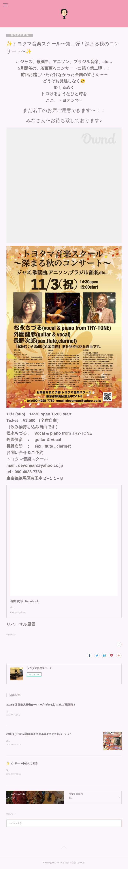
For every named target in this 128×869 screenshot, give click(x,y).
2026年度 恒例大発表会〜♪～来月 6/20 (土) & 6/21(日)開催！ (41, 704)
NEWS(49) (10, 635)
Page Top (64, 849)
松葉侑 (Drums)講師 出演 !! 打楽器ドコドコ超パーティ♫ (38, 734)
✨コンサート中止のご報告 (22, 763)
